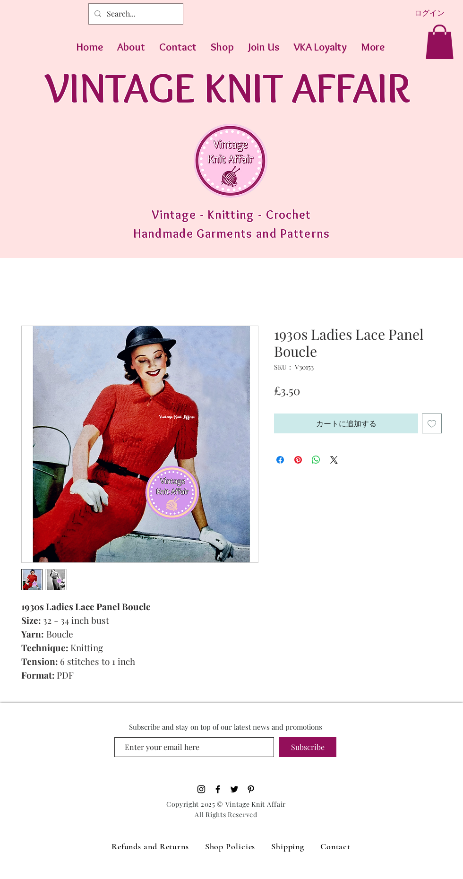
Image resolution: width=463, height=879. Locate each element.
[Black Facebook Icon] (218, 789)
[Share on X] (334, 459)
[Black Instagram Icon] (201, 789)
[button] (439, 42)
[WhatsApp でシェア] (316, 459)
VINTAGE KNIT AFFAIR (227, 87)
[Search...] (135, 14)
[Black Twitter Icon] (234, 789)
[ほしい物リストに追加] (432, 423)
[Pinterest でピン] (298, 459)
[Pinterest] (251, 789)
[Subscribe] (307, 747)
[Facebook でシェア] (280, 459)
